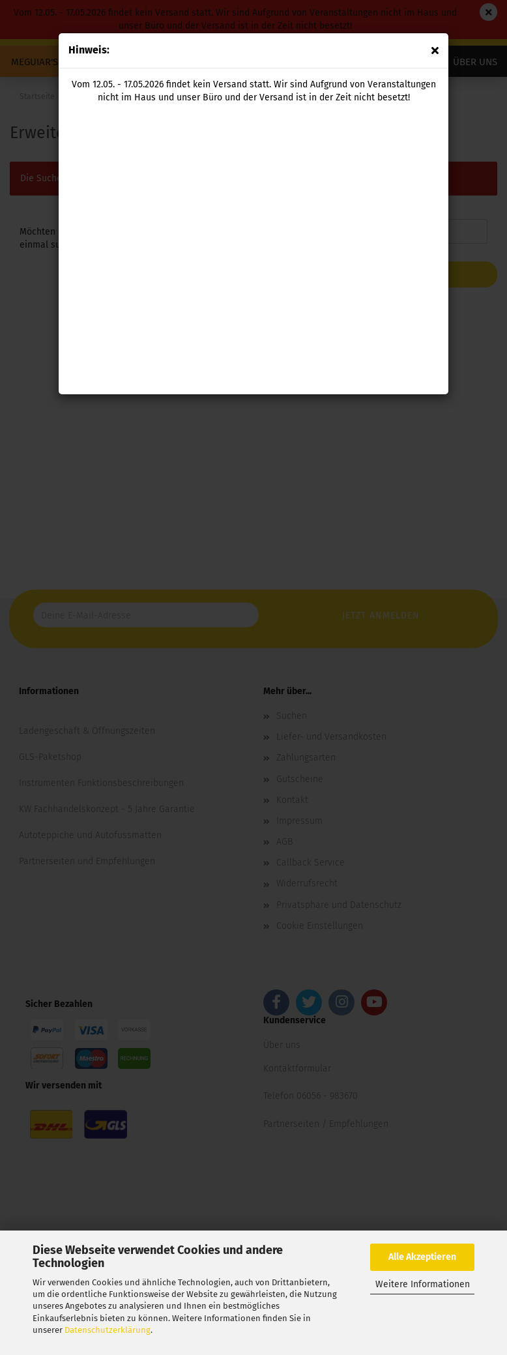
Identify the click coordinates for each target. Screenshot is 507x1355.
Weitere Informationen (422, 1284)
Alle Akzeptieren (422, 1256)
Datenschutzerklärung (108, 1330)
